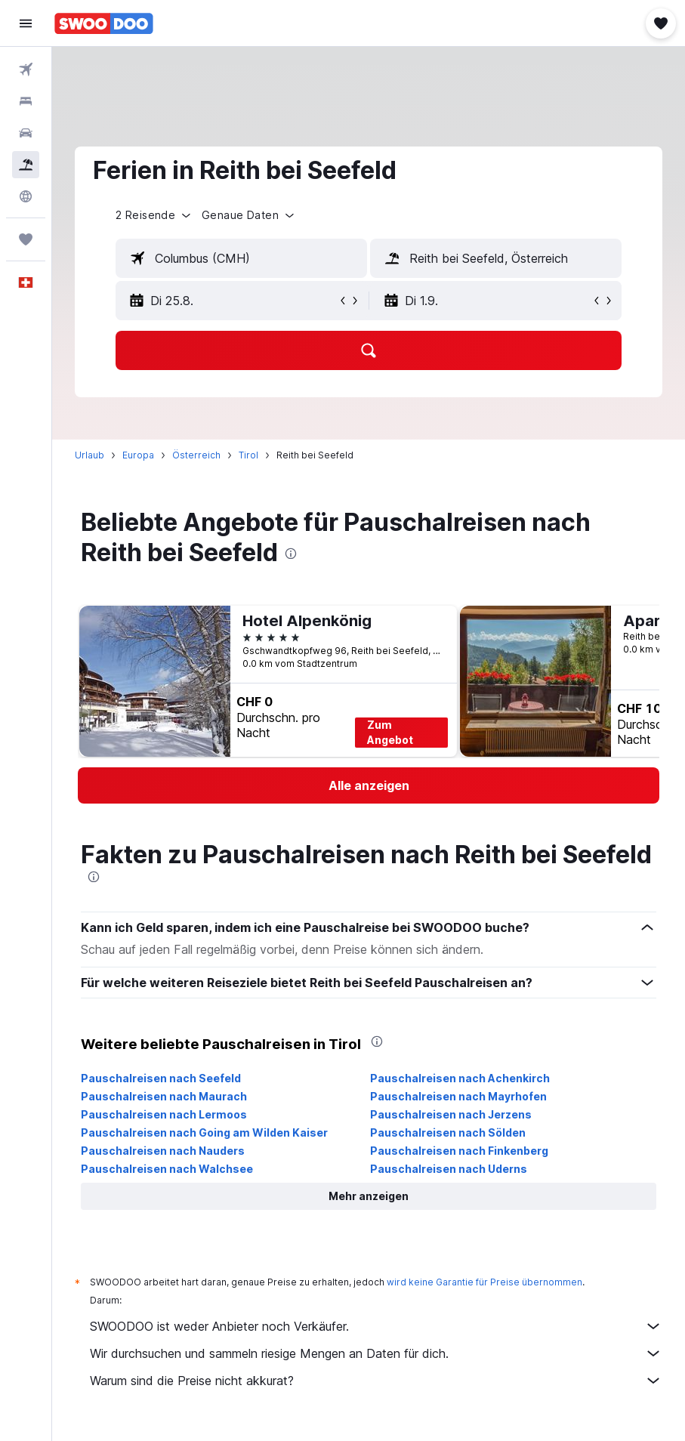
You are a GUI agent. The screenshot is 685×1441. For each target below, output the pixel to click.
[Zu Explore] (25, 196)
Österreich (196, 455)
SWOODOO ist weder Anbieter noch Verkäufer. (376, 1326)
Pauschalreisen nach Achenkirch (460, 1078)
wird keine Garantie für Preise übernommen (484, 1282)
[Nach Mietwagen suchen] (25, 133)
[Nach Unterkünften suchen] (25, 101)
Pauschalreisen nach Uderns (448, 1168)
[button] (25, 23)
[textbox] (241, 258)
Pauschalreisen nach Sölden (448, 1132)
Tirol (248, 455)
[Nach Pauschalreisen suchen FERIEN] (25, 165)
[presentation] (291, 553)
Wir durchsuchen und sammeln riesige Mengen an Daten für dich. (376, 1353)
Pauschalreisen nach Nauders (163, 1150)
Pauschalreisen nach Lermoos (164, 1114)
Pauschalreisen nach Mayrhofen (458, 1096)
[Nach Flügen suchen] (25, 69)
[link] (368, 785)
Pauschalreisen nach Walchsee (167, 1168)
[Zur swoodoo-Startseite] (103, 23)
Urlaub (89, 455)
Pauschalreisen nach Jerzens (451, 1114)
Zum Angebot (390, 732)
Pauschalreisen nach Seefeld (161, 1078)
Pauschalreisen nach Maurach (164, 1096)
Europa (138, 455)
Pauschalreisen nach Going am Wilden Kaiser (204, 1132)
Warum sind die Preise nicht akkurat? (376, 1381)
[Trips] (25, 239)
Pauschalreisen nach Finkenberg (459, 1150)
